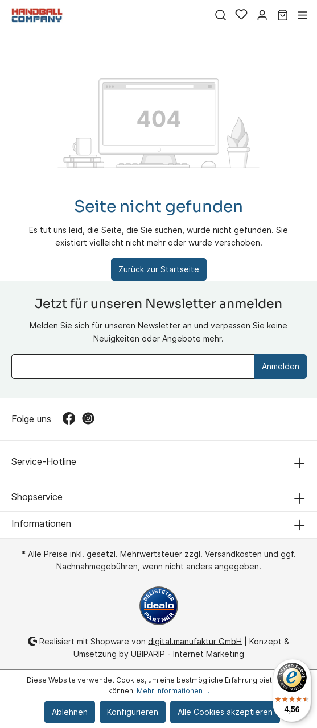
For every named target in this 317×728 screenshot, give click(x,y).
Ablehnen (70, 712)
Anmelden (280, 366)
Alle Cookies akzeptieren (225, 712)
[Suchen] (220, 15)
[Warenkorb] (283, 15)
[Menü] (302, 15)
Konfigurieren (132, 712)
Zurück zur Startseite (158, 269)
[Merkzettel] (241, 15)
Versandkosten (233, 554)
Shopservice (37, 496)
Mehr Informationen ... (173, 691)
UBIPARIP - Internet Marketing (187, 654)
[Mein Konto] (262, 15)
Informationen (41, 523)
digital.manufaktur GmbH (195, 641)
